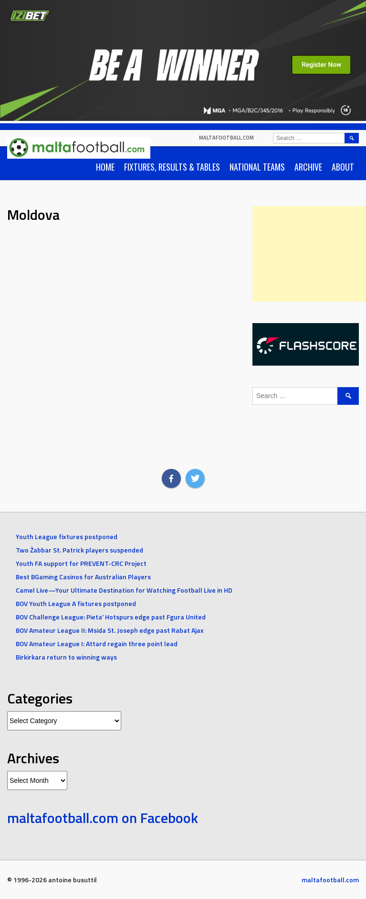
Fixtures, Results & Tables (172, 167)
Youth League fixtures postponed (66, 536)
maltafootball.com (226, 137)
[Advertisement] (309, 254)
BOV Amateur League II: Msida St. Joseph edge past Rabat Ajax (110, 630)
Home (105, 167)
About (343, 167)
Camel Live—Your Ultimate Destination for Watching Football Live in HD (124, 590)
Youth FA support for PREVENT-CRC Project (81, 563)
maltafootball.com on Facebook (102, 818)
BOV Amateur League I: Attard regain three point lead (97, 644)
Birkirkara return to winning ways (66, 657)
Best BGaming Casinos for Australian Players (83, 577)
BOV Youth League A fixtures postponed (76, 603)
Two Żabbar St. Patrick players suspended (79, 550)
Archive (308, 167)
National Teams (257, 167)
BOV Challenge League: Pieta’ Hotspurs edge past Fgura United (111, 617)
